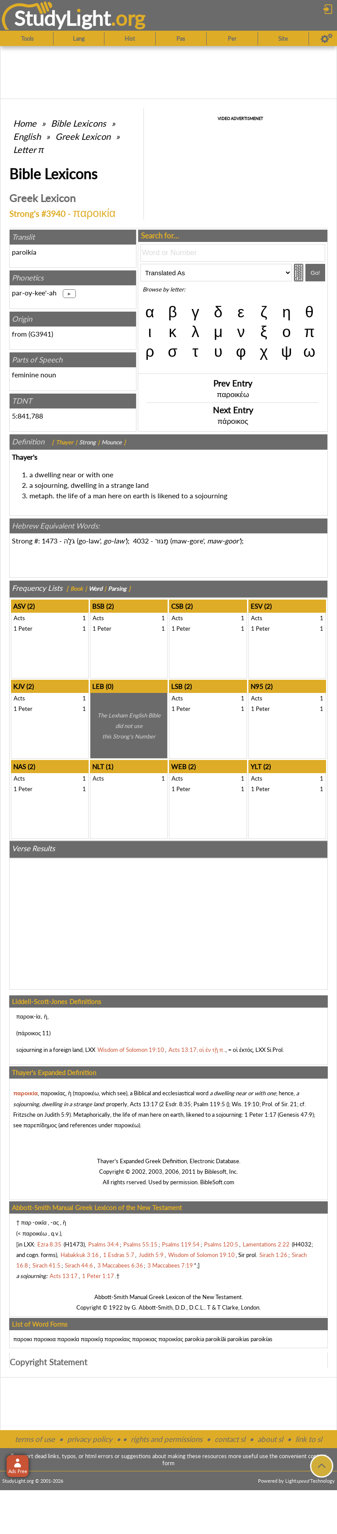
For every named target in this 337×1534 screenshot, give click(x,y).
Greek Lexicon (83, 136)
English (27, 136)
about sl (270, 1439)
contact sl (230, 1439)
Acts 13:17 (144, 1104)
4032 (141, 540)
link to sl (308, 1439)
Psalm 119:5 (209, 1104)
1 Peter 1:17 (260, 1114)
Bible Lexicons (78, 123)
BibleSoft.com (217, 1182)
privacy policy (89, 1439)
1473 (49, 540)
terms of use (35, 1439)
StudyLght (62, 18)
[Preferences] (327, 38)
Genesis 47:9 (295, 1114)
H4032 (302, 1244)
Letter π (28, 149)
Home (24, 123)
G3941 (40, 334)
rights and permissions (166, 1439)
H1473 (74, 1244)
